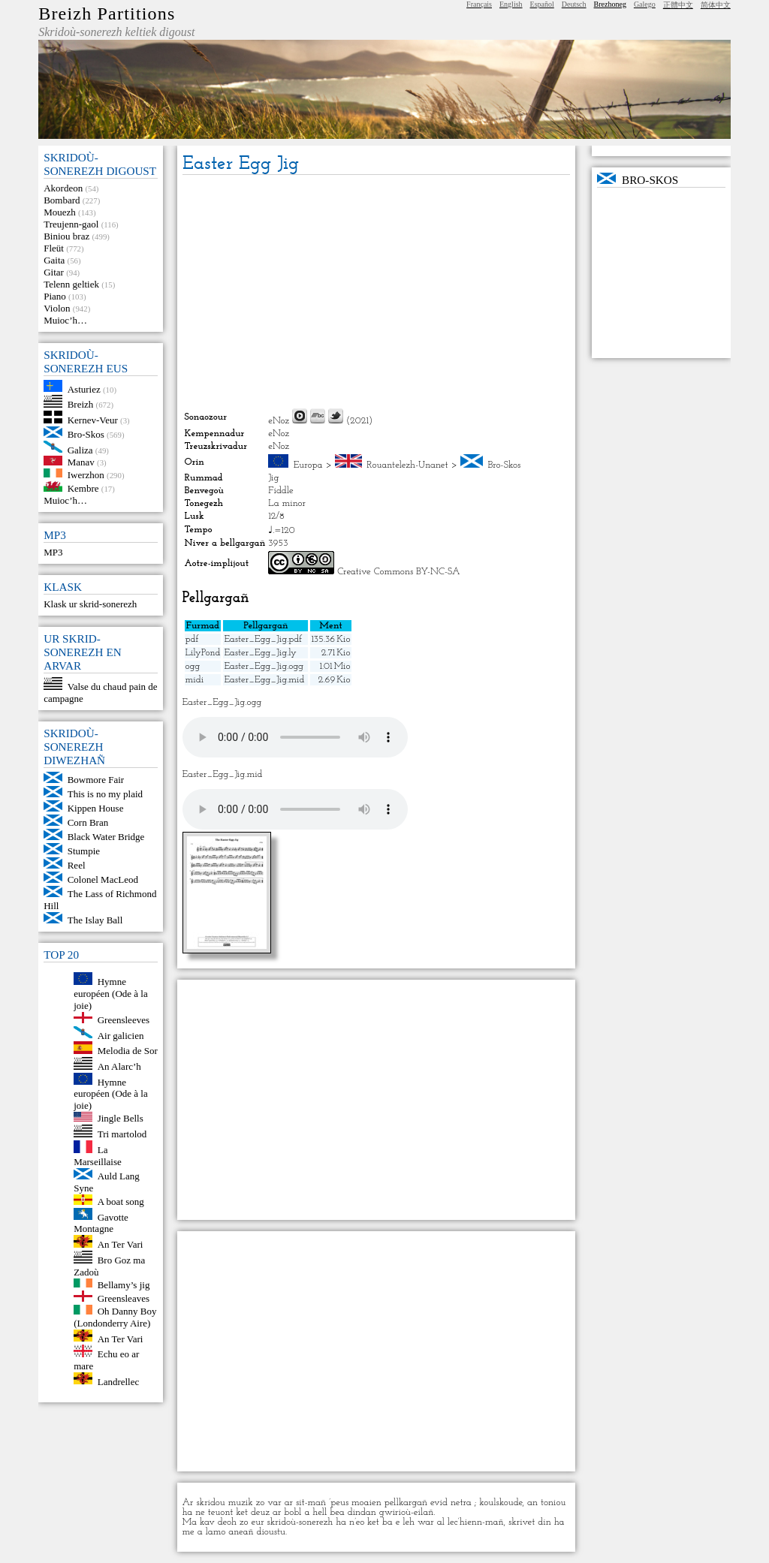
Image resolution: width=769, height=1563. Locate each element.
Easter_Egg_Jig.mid (264, 680)
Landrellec (119, 1381)
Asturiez (84, 388)
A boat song (121, 1201)
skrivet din (529, 1522)
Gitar (54, 272)
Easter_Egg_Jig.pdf (263, 639)
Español (542, 4)
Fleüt (54, 248)
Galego (645, 4)
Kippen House (96, 808)
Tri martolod (122, 1134)
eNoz (278, 421)
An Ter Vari (120, 1244)
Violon (57, 308)
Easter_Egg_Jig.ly (260, 653)
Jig (273, 478)
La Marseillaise (98, 1155)
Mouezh (60, 212)
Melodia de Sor (128, 1050)
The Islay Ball (95, 920)
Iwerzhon (86, 474)
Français (479, 4)
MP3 (53, 552)
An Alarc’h (119, 1066)
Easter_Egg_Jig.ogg (263, 666)
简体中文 (716, 5)
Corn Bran (88, 822)
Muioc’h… (65, 320)
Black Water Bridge (106, 836)
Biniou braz (66, 236)
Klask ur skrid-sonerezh (90, 604)
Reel (77, 865)
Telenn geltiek (71, 284)
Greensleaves (123, 1298)
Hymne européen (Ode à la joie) (111, 993)
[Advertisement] (376, 291)
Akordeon (63, 188)
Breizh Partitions (106, 13)
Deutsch (574, 4)
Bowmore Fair (96, 779)
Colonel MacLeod (103, 879)
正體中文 (678, 5)
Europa (308, 465)
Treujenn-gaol (71, 224)
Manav (81, 462)
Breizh (81, 404)
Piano (55, 296)
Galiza (80, 449)
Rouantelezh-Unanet (407, 465)
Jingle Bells (120, 1118)
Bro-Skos (86, 434)
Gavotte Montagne (101, 1222)
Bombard (62, 200)
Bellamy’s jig (124, 1284)
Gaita (54, 260)
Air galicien (121, 1034)
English (511, 4)
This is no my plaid (105, 794)
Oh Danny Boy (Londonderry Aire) (115, 1317)
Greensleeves (123, 1019)
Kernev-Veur (93, 420)
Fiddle (280, 490)
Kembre (83, 488)
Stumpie (84, 851)
